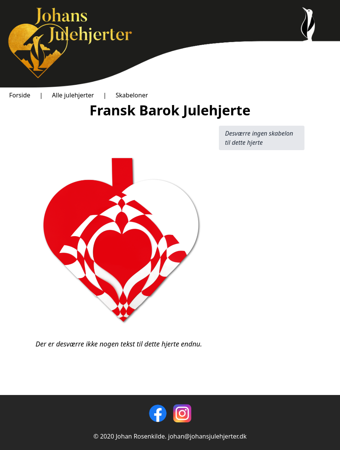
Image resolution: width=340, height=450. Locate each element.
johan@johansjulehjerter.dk (207, 436)
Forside (19, 95)
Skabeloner (132, 95)
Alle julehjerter (73, 95)
